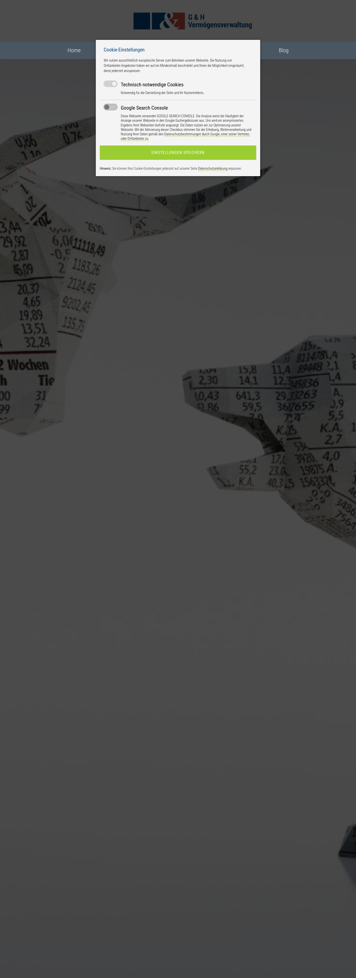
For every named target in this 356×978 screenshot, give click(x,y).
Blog (284, 50)
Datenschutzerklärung (212, 168)
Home (74, 50)
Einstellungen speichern (177, 152)
